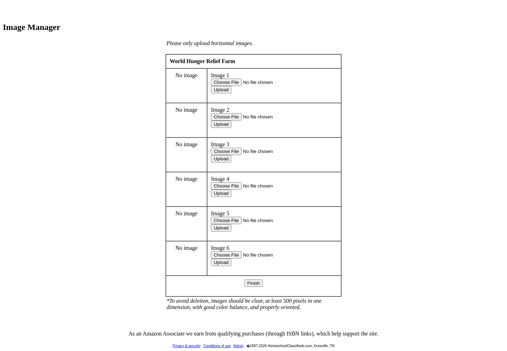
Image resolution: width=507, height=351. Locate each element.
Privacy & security (186, 346)
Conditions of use (217, 346)
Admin (238, 346)
